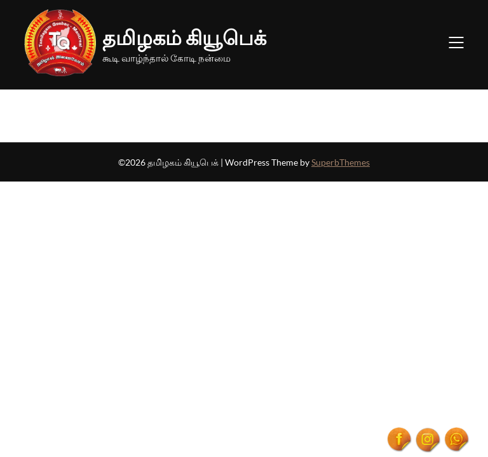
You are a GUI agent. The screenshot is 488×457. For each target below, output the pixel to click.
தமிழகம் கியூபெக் (184, 37)
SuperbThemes (340, 162)
